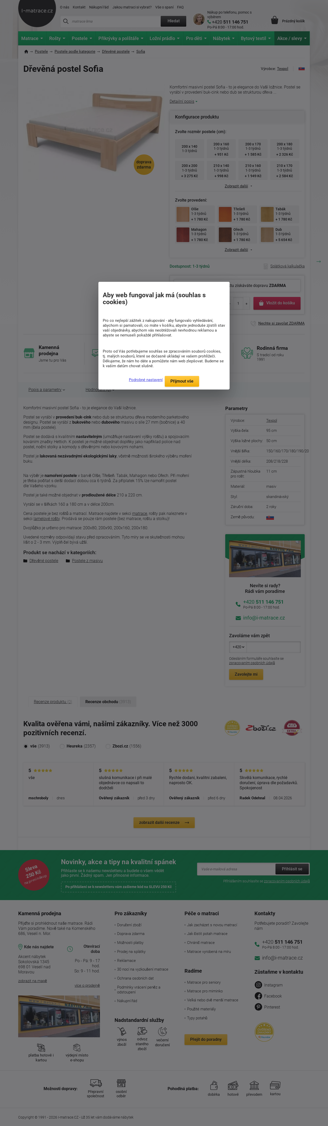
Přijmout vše (181, 381)
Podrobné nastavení (146, 379)
